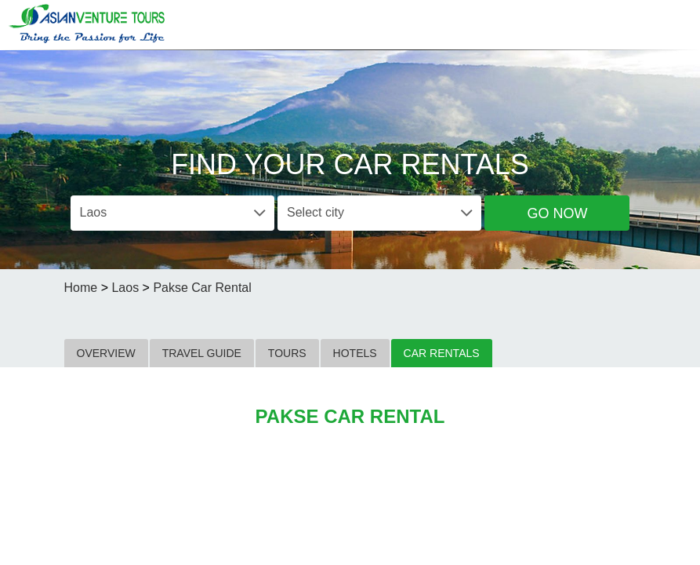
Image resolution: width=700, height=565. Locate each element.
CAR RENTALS (442, 353)
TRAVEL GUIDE (201, 353)
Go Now (557, 213)
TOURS (287, 353)
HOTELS (355, 353)
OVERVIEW (106, 353)
